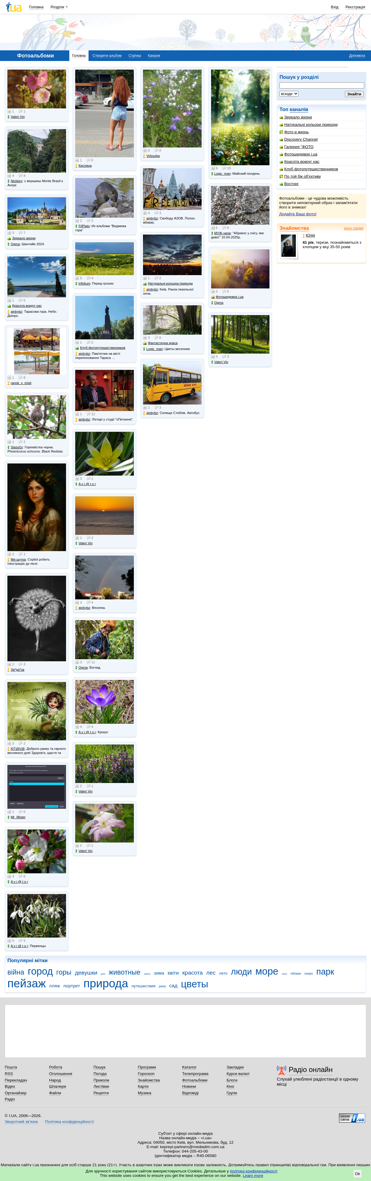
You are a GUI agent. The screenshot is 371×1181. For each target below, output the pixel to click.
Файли (55, 1093)
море (266, 971)
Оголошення (60, 1073)
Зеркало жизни (296, 117)
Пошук (100, 1067)
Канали (154, 56)
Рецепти (101, 1093)
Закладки (235, 1067)
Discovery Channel (299, 139)
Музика (144, 1093)
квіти (173, 973)
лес (211, 973)
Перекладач (16, 1080)
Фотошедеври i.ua (298, 154)
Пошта (11, 1067)
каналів (299, 109)
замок (147, 974)
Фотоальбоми (194, 1080)
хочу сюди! (354, 228)
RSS (9, 1073)
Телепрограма (195, 1073)
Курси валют (238, 1073)
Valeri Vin (16, 117)
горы (63, 972)
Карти (143, 1086)
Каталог (189, 1067)
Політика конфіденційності (69, 1121)
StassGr (15, 447)
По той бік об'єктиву (300, 176)
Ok (357, 1174)
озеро (308, 973)
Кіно (230, 1086)
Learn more (253, 1175)
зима (159, 972)
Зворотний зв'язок (21, 1121)
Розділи (57, 7)
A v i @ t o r (17, 882)
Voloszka (151, 156)
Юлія (309, 235)
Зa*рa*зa (15, 670)
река (162, 986)
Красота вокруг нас (299, 161)
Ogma (13, 244)
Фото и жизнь (294, 132)
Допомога (357, 56)
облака (295, 973)
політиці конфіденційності (253, 1171)
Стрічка (135, 56)
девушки (86, 973)
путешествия (144, 986)
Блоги (232, 1080)
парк (325, 971)
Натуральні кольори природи (309, 124)
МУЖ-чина (221, 233)
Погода (100, 1073)
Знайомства (294, 228)
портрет (71, 985)
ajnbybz (14, 312)
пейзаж (26, 983)
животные (124, 972)
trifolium (82, 283)
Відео (10, 1086)
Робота (55, 1067)
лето (223, 973)
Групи (232, 1093)
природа (105, 983)
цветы (194, 983)
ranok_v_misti (19, 383)
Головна (36, 7)
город (40, 971)
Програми (147, 1067)
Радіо (10, 1099)
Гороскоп (146, 1073)
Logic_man (153, 349)
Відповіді (190, 1093)
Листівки (101, 1086)
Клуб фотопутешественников (309, 169)
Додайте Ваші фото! (298, 214)
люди (241, 971)
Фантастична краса (160, 343)
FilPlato (82, 226)
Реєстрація (355, 7)
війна (15, 972)
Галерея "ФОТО (297, 147)
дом (103, 974)
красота (192, 973)
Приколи (101, 1080)
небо (284, 974)
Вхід (335, 7)
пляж (54, 985)
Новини (189, 1086)
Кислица (83, 166)
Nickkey (15, 181)
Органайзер (15, 1093)
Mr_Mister (16, 817)
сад (173, 986)
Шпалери (57, 1086)
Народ (55, 1080)
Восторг (289, 184)
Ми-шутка (16, 559)
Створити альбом (107, 56)
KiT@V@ (16, 749)
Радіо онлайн (311, 1070)
